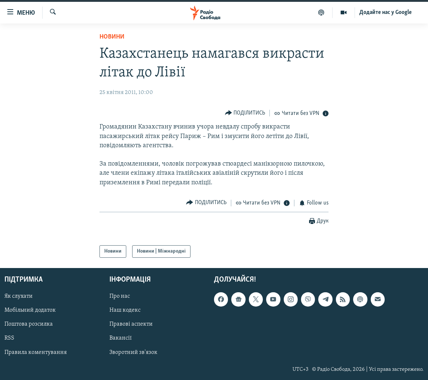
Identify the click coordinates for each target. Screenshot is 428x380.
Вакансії (120, 338)
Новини (111, 36)
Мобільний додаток (30, 310)
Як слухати (18, 296)
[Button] (245, 112)
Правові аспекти (131, 324)
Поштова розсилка (28, 324)
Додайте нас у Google (385, 12)
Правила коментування (35, 352)
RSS (9, 338)
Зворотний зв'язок (133, 352)
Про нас (119, 296)
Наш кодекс (125, 310)
